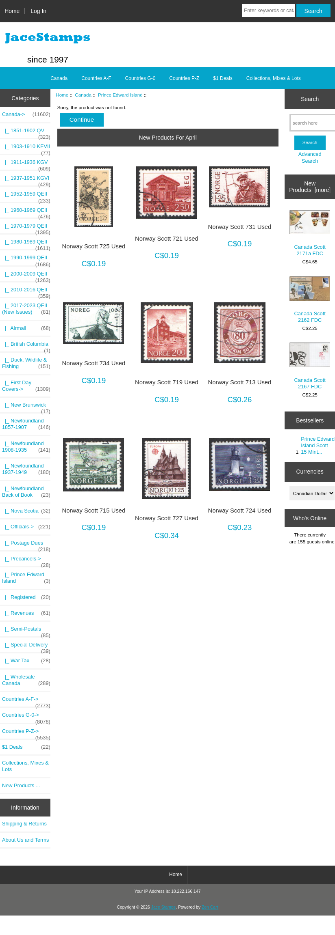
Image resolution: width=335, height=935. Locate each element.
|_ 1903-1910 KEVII (26, 148)
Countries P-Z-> (26, 733)
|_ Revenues (26, 613)
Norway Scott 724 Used (240, 510)
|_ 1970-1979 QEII (26, 228)
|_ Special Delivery (26, 647)
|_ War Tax (26, 660)
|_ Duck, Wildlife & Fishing (26, 363)
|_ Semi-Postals (26, 631)
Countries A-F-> (26, 701)
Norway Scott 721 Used (166, 238)
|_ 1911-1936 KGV (26, 164)
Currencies (310, 471)
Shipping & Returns (24, 824)
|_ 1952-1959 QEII (26, 196)
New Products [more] (310, 186)
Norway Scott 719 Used (166, 382)
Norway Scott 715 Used (94, 510)
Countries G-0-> (26, 717)
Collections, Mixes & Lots (273, 78)
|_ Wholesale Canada (26, 680)
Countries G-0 (140, 78)
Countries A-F (96, 78)
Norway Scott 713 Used (240, 382)
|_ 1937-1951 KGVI (26, 180)
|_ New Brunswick (26, 407)
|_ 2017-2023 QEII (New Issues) (26, 308)
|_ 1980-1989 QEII (26, 244)
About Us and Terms (25, 840)
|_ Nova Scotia (26, 511)
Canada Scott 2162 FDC (309, 299)
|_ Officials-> (26, 527)
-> (26, 114)
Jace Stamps (163, 907)
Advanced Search (310, 157)
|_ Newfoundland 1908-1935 (26, 446)
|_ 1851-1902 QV (26, 132)
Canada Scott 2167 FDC (309, 366)
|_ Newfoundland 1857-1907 (26, 424)
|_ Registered (26, 597)
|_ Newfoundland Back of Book (26, 491)
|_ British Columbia (26, 346)
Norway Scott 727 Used (166, 518)
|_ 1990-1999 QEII (26, 259)
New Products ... (21, 785)
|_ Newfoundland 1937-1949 (26, 469)
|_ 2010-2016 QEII (26, 292)
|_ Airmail (26, 328)
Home (12, 11)
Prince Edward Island (120, 94)
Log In (38, 11)
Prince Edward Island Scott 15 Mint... (318, 445)
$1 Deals (222, 78)
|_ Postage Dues (26, 545)
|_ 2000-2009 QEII (26, 276)
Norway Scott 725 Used (94, 246)
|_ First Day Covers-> (26, 385)
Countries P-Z (184, 78)
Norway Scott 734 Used (94, 363)
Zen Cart (210, 907)
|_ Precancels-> (26, 561)
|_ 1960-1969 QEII (26, 212)
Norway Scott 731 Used (240, 227)
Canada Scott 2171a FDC (309, 233)
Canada (83, 94)
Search (310, 99)
